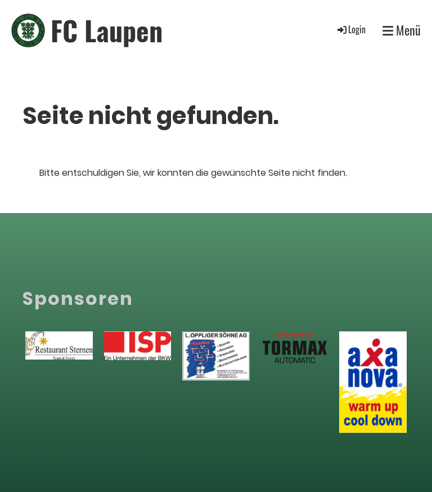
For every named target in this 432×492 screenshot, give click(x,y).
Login (351, 29)
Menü (401, 30)
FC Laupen (107, 30)
